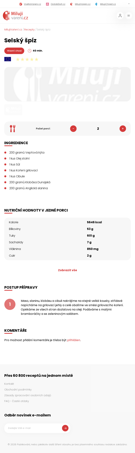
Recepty (29, 29)
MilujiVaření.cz (13, 29)
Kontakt (9, 384)
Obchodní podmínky (18, 389)
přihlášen (73, 340)
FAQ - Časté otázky (16, 401)
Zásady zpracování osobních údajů (27, 395)
